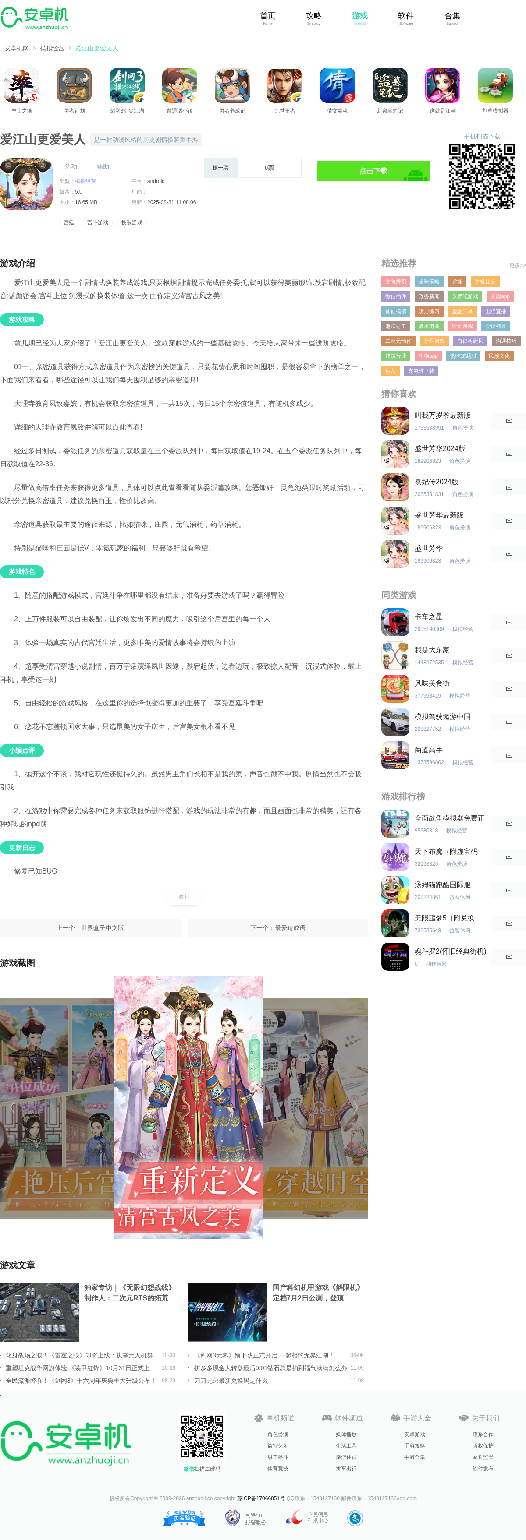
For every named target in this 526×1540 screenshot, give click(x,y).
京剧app (500, 296)
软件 (406, 15)
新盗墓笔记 (390, 111)
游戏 (360, 15)
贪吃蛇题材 (463, 356)
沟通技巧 (506, 341)
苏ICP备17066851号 (261, 1498)
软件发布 (483, 1469)
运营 (390, 371)
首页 (268, 15)
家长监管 (483, 1457)
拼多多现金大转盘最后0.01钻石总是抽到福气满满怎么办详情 (270, 1367)
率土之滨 (21, 111)
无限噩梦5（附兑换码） (445, 918)
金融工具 (462, 311)
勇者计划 (74, 111)
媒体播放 (346, 1434)
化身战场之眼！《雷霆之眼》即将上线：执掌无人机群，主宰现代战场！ (82, 1355)
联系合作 (483, 1434)
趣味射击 (395, 326)
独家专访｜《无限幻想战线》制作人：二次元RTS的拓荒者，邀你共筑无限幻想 (129, 1294)
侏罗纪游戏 (465, 296)
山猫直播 (495, 311)
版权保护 (483, 1446)
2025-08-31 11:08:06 (171, 202)
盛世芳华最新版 (439, 515)
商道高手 (429, 750)
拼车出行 (346, 1469)
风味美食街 (432, 683)
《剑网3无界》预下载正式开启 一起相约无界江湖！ (264, 1355)
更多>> (517, 265)
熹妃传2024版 (436, 482)
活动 (71, 166)
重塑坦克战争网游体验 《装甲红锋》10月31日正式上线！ (78, 1367)
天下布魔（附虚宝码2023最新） (446, 852)
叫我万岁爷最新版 (443, 415)
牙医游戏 (434, 341)
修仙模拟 (395, 311)
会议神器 (495, 326)
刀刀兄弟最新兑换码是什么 (231, 1380)
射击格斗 (277, 1457)
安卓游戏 (414, 1434)
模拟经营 (52, 48)
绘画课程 (462, 326)
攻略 (314, 15)
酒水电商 (429, 326)
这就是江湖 (443, 111)
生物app (428, 356)
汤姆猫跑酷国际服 (443, 884)
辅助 (103, 166)
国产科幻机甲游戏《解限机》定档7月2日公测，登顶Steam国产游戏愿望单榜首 (318, 1294)
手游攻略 (414, 1446)
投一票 (220, 168)
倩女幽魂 (337, 111)
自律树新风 (470, 341)
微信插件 (395, 296)
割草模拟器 (495, 111)
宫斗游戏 (97, 222)
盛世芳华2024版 (440, 448)
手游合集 (414, 1457)
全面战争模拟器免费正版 (450, 818)
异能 (457, 281)
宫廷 (69, 222)
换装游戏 (131, 222)
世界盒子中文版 (102, 927)
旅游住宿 (346, 1457)
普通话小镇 (180, 111)
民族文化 (499, 356)
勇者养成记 (232, 111)
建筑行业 (395, 356)
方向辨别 (395, 281)
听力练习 (429, 311)
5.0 (78, 192)
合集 (452, 15)
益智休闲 (277, 1446)
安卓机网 (16, 48)
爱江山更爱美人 (96, 48)
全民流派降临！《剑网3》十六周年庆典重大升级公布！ (81, 1380)
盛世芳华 (429, 548)
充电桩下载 (421, 371)
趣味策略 (429, 281)
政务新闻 (429, 296)
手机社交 (485, 281)
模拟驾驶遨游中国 (443, 716)
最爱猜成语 (290, 927)
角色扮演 (277, 1434)
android (156, 181)
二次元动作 (398, 341)
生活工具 (346, 1446)
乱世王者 (284, 111)
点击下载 (373, 171)
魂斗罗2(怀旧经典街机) (451, 951)
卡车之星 (429, 616)
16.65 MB (86, 202)
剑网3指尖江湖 (127, 111)
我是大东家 (432, 650)
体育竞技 (277, 1469)
